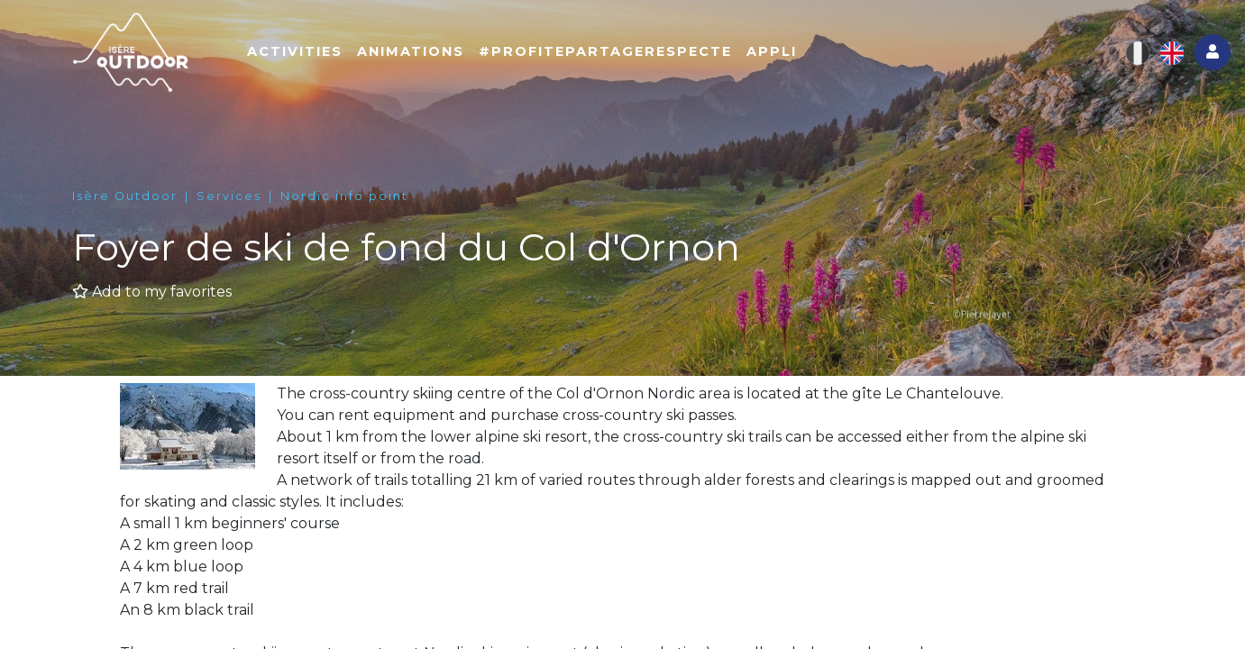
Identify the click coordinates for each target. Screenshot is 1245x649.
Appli (771, 51)
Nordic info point (344, 196)
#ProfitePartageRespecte (605, 51)
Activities (295, 51)
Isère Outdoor (125, 196)
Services (229, 196)
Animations (410, 51)
